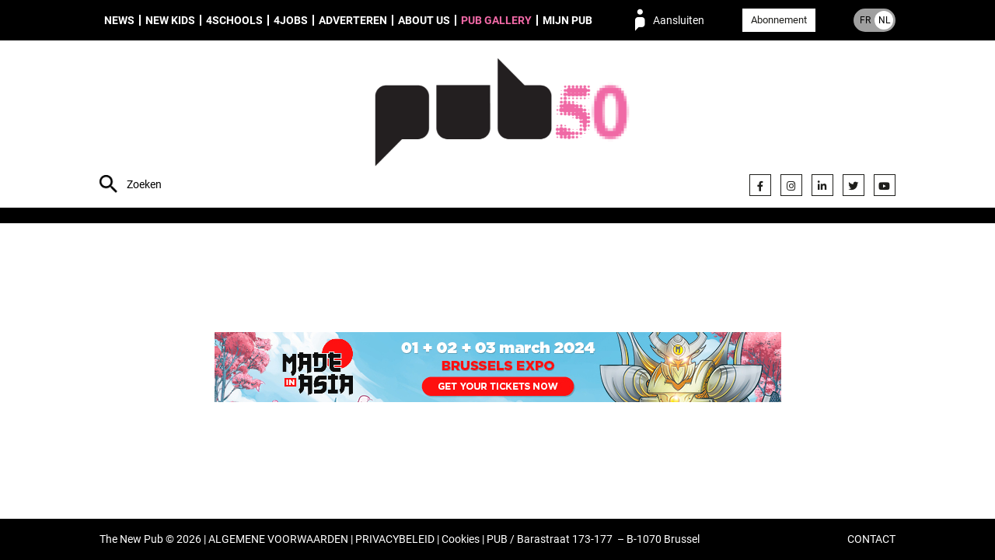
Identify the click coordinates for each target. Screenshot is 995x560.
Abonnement (779, 20)
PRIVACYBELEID (395, 539)
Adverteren (353, 20)
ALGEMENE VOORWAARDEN (278, 539)
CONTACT (871, 539)
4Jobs (291, 20)
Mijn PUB (567, 20)
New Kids (170, 20)
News (119, 20)
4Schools (234, 20)
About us (424, 20)
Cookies (461, 539)
